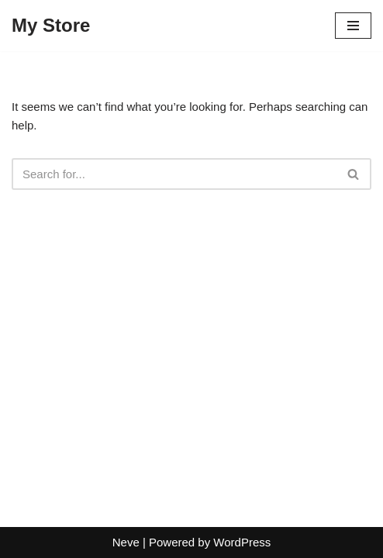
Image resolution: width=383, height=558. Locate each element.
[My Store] (51, 25)
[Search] (174, 174)
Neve (126, 542)
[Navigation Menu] (353, 25)
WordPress (242, 542)
